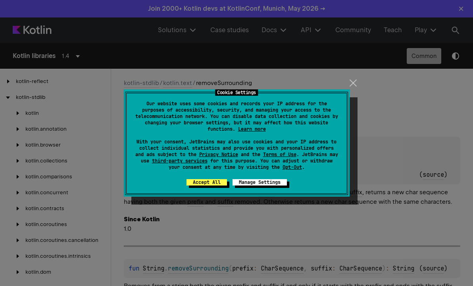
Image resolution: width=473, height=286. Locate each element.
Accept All (207, 182)
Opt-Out (292, 167)
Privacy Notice (218, 154)
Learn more (252, 129)
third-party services (180, 161)
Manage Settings (260, 182)
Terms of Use (279, 154)
